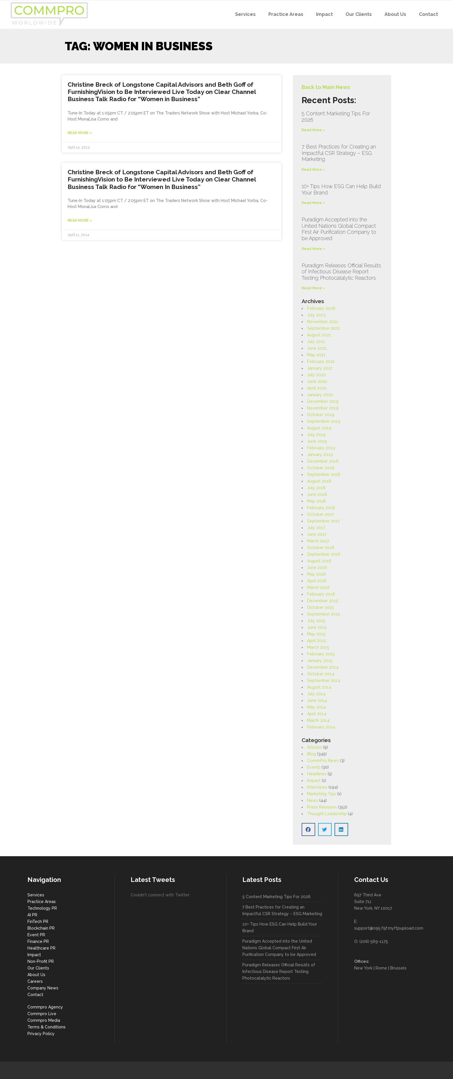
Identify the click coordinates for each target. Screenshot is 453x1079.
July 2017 (316, 527)
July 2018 (316, 487)
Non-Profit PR (40, 961)
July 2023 (316, 315)
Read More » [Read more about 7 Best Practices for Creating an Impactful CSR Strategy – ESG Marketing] (313, 170)
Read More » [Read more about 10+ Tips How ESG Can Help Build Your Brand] (313, 203)
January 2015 (320, 660)
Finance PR (38, 941)
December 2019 (323, 401)
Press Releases (322, 807)
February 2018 (321, 507)
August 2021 (319, 335)
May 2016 (316, 574)
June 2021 (317, 348)
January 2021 (320, 368)
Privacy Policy (41, 1033)
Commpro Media (43, 1020)
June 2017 (316, 534)
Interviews (317, 787)
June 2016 (317, 567)
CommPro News (323, 760)
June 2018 (317, 494)
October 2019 (320, 414)
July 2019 (316, 434)
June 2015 (317, 627)
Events (313, 767)
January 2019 (320, 454)
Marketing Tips (321, 793)
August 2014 (319, 687)
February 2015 (321, 654)
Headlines (316, 774)
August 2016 (319, 561)
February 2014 (321, 727)
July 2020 (316, 374)
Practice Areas (41, 901)
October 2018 (320, 468)
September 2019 (323, 421)
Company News (42, 988)
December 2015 (322, 600)
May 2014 (316, 707)
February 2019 (321, 448)
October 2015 (320, 607)
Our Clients (38, 968)
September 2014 (323, 680)
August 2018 (319, 481)
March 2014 (318, 720)
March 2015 (318, 647)
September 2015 (323, 614)
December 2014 (323, 667)
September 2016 (323, 554)
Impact (314, 780)
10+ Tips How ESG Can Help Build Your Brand (279, 927)
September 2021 (323, 328)
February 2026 (321, 308)
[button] (308, 829)
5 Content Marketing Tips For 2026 (276, 896)
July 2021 (316, 341)
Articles (314, 747)
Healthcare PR (41, 948)
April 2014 (316, 713)
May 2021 (316, 355)
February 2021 (321, 361)
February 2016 (321, 594)
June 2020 (317, 381)
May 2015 (316, 634)
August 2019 (319, 428)
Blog (311, 754)
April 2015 (316, 640)
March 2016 (318, 587)
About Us (36, 974)
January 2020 (320, 394)
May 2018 (316, 501)
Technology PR (42, 908)
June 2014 (317, 700)
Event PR (36, 934)
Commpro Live (41, 1013)
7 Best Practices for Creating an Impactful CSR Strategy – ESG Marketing (339, 153)
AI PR (32, 915)
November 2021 (322, 321)
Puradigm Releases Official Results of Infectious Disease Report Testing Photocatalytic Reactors (341, 271)
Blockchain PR (41, 928)
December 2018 (323, 461)
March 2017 (318, 541)
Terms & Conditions (46, 1027)
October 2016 (320, 547)
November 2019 (323, 408)
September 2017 (323, 521)
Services (35, 895)
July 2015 (316, 620)
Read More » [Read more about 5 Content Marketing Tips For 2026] (313, 130)
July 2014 (316, 693)
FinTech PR (37, 921)
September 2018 (323, 474)
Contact (35, 994)
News (312, 800)
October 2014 (320, 674)
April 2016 (316, 581)
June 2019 (317, 441)
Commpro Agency (45, 1007)
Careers (35, 981)
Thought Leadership (327, 813)
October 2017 (320, 514)
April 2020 (317, 388)
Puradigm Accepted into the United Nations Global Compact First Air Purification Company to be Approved (339, 228)
